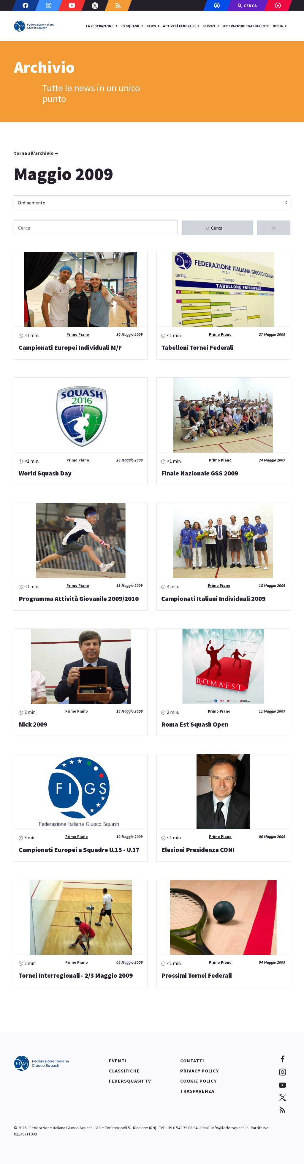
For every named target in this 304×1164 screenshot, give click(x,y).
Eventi (117, 1061)
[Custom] (118, 5)
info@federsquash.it (229, 1127)
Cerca (213, 228)
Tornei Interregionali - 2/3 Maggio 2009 (76, 975)
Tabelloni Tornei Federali (197, 347)
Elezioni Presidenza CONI (198, 849)
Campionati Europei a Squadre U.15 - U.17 (79, 849)
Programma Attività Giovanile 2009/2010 (79, 598)
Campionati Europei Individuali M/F (70, 347)
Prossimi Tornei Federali (196, 975)
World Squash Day (45, 473)
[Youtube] (72, 5)
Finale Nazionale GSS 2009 (199, 473)
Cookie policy (198, 1081)
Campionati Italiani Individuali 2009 (213, 598)
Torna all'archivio (37, 153)
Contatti (192, 1061)
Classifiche (124, 1071)
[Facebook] (25, 5)
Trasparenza (197, 1091)
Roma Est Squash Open (194, 724)
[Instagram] (48, 5)
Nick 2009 (33, 724)
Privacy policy (199, 1071)
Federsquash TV (130, 1081)
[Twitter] (95, 5)
